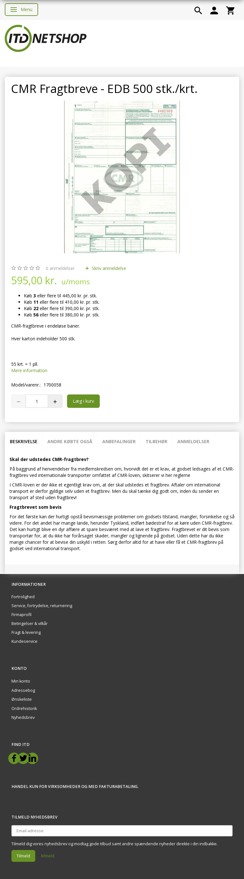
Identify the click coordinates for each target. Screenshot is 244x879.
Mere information (29, 370)
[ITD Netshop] (45, 37)
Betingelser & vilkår (29, 623)
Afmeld (47, 856)
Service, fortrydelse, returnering (41, 605)
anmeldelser (60, 268)
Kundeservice (24, 641)
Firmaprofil (21, 614)
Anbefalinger (119, 441)
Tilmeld (23, 856)
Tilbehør (156, 441)
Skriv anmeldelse (108, 268)
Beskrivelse (23, 441)
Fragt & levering (26, 632)
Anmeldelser (193, 441)
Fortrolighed (23, 596)
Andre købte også (69, 441)
